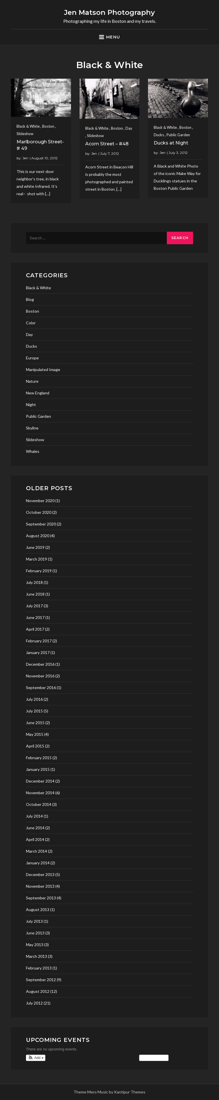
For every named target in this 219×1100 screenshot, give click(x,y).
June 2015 (35, 722)
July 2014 (34, 816)
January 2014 (38, 862)
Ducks (159, 135)
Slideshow (25, 133)
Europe (32, 357)
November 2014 (40, 792)
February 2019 (39, 570)
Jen (25, 158)
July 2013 (34, 921)
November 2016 (40, 675)
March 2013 (36, 956)
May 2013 (34, 944)
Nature (32, 381)
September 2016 (41, 687)
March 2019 (36, 559)
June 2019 (35, 547)
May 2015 (34, 734)
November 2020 (40, 500)
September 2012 (41, 979)
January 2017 (38, 652)
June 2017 (35, 617)
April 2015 (35, 745)
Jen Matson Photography (109, 12)
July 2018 (34, 582)
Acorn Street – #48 (107, 143)
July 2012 (34, 1003)
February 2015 (39, 757)
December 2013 (40, 874)
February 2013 (39, 967)
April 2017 (35, 629)
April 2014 (35, 839)
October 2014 (38, 804)
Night (31, 404)
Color (31, 322)
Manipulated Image (43, 369)
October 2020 (38, 512)
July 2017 (34, 605)
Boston (48, 126)
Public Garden (178, 135)
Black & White (28, 126)
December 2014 (40, 781)
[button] (35, 1058)
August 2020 (37, 535)
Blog (30, 299)
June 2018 (35, 594)
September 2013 (41, 897)
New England (37, 392)
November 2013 (40, 886)
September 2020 (41, 524)
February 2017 (39, 640)
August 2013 (37, 909)
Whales (32, 451)
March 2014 (36, 851)
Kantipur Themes (129, 1091)
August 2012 (37, 991)
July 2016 (34, 699)
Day (128, 128)
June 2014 (35, 827)
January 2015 (38, 769)
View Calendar (154, 1058)
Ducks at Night (171, 143)
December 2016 (40, 664)
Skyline (32, 427)
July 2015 (34, 710)
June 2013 (35, 932)
